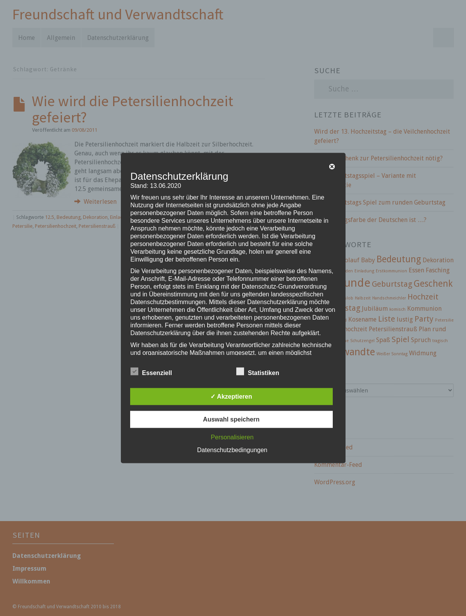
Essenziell (151, 372)
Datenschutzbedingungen (232, 450)
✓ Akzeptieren (231, 396)
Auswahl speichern (231, 419)
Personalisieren (232, 437)
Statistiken (257, 372)
